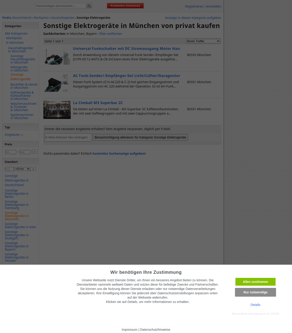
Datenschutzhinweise (155, 329)
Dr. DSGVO (273, 314)
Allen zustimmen (255, 282)
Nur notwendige (255, 292)
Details (256, 305)
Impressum (130, 329)
